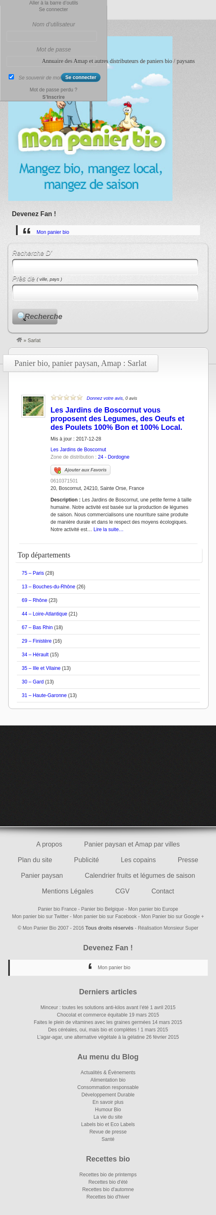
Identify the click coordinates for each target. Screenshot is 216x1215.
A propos (49, 844)
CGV (122, 891)
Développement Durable (107, 1095)
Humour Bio (108, 1109)
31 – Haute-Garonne (44, 695)
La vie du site (108, 1117)
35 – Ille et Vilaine (41, 668)
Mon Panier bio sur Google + (172, 916)
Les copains (138, 859)
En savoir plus (107, 1102)
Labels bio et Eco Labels (108, 1124)
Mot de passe (54, 49)
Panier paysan (42, 875)
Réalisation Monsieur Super (168, 928)
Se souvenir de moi (39, 78)
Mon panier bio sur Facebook (105, 916)
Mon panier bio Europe (153, 909)
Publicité (86, 859)
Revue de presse (108, 1132)
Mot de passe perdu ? (53, 90)
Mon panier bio (53, 232)
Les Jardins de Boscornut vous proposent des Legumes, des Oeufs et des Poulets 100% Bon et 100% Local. (117, 418)
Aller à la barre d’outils (53, 3)
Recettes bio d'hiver (107, 1197)
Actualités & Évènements (107, 1072)
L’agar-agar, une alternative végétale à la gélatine (91, 1037)
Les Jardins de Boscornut (78, 449)
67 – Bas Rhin (37, 627)
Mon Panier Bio (39, 928)
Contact (163, 891)
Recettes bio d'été (108, 1182)
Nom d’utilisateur (53, 24)
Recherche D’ (32, 253)
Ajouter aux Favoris (80, 470)
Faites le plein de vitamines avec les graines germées (92, 1022)
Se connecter (53, 9)
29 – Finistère (37, 641)
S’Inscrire (53, 97)
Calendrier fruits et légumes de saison (140, 875)
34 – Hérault (35, 655)
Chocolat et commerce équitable (92, 1015)
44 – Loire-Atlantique (44, 614)
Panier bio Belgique (102, 909)
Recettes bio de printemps (107, 1175)
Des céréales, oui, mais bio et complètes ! (93, 1030)
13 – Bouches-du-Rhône (48, 587)
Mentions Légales (67, 891)
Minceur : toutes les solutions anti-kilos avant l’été (95, 1007)
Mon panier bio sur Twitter (40, 916)
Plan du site (35, 859)
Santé (107, 1139)
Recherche (41, 316)
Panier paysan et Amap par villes (132, 844)
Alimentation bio (107, 1080)
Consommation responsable (107, 1087)
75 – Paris (33, 573)
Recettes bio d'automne (108, 1189)
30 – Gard (33, 682)
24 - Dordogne (113, 457)
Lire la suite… (109, 529)
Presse (188, 859)
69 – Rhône (34, 600)
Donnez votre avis (105, 398)
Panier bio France (57, 909)
